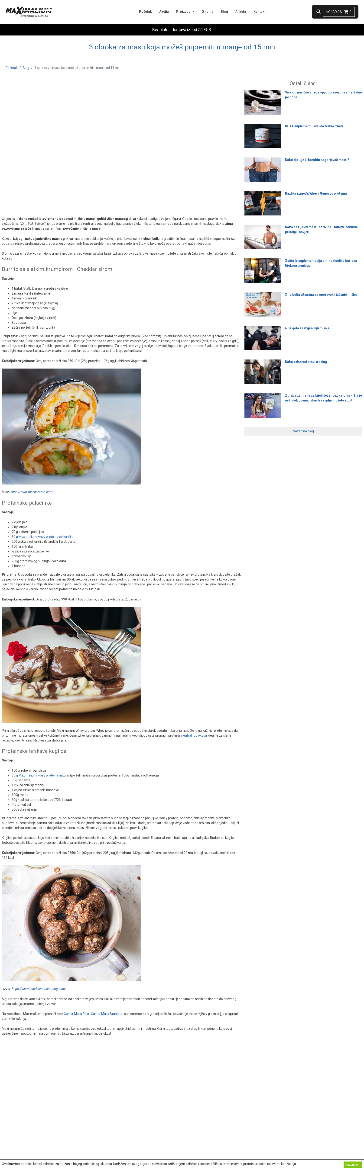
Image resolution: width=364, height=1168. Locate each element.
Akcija (164, 11)
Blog (226, 11)
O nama (207, 11)
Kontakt (260, 11)
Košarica (338, 11)
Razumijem (352, 1164)
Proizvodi (184, 11)
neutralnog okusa (194, 735)
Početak (145, 11)
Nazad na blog (303, 431)
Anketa (240, 11)
